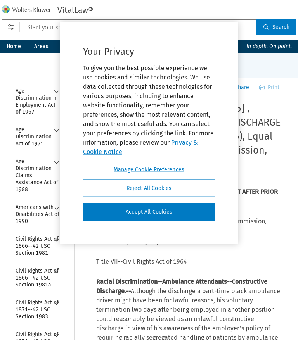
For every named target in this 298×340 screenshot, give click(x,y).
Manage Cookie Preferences (149, 169)
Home (14, 46)
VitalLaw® (75, 10)
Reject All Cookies (149, 188)
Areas (41, 46)
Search (276, 27)
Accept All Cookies (149, 212)
